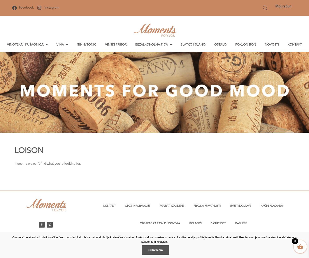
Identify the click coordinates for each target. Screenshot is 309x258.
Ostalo (220, 44)
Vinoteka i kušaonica (27, 44)
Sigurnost (218, 223)
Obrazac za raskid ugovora (160, 223)
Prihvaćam (155, 250)
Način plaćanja (271, 206)
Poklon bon (245, 44)
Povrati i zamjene (172, 206)
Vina (62, 44)
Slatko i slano (193, 44)
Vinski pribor (115, 44)
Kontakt (295, 44)
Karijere (241, 223)
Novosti (272, 44)
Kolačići (195, 223)
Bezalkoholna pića (153, 44)
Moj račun (283, 6)
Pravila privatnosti (207, 206)
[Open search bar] (265, 8)
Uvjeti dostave (240, 206)
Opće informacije (137, 206)
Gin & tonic (86, 44)
